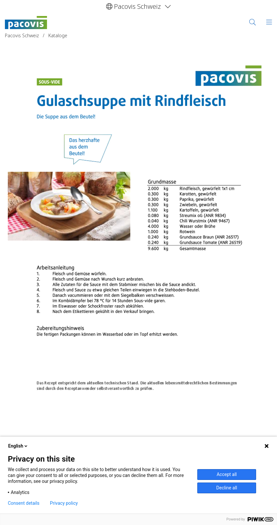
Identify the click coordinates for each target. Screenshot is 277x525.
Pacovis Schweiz (22, 35)
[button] (138, 6)
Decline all (226, 487)
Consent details (24, 503)
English (18, 446)
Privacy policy (64, 503)
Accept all (227, 474)
